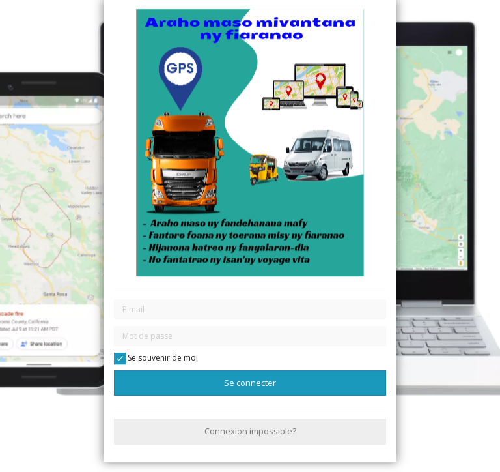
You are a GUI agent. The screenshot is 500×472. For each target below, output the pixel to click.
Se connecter (250, 383)
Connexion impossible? (250, 431)
